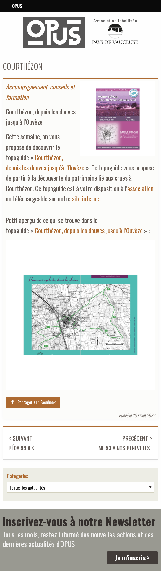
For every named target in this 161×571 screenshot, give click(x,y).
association (140, 188)
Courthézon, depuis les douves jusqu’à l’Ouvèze (89, 230)
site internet (86, 198)
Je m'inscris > (132, 557)
